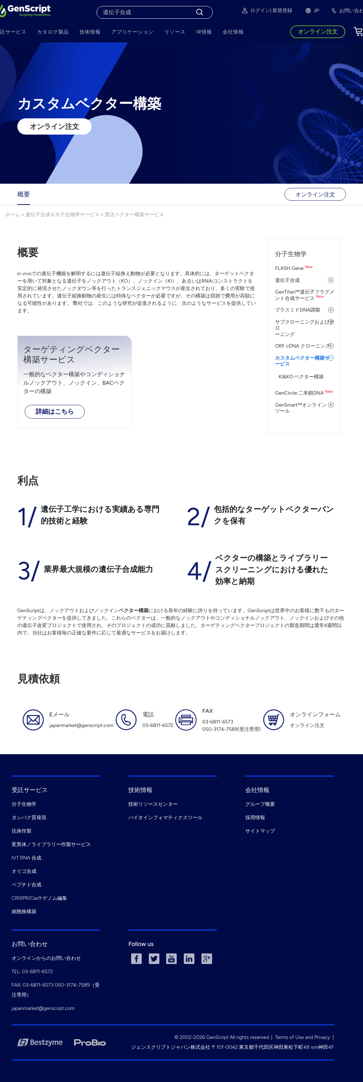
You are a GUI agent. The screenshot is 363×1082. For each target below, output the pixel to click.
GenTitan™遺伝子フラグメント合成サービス (304, 295)
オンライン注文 (54, 126)
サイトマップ (260, 831)
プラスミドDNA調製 (297, 310)
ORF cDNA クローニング (302, 346)
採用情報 (255, 818)
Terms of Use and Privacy (302, 1037)
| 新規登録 (281, 10)
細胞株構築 (24, 912)
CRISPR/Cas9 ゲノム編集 (40, 898)
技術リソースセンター (153, 804)
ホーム (12, 215)
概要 (23, 194)
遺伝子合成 (287, 280)
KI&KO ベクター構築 (301, 377)
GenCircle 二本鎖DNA (304, 393)
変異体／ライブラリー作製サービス (51, 844)
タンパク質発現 (29, 818)
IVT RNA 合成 (27, 858)
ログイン (255, 10)
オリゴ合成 (24, 871)
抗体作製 (21, 831)
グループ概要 (260, 804)
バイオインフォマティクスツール (165, 818)
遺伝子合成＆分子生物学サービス (62, 215)
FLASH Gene (293, 268)
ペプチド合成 (26, 885)
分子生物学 (291, 254)
